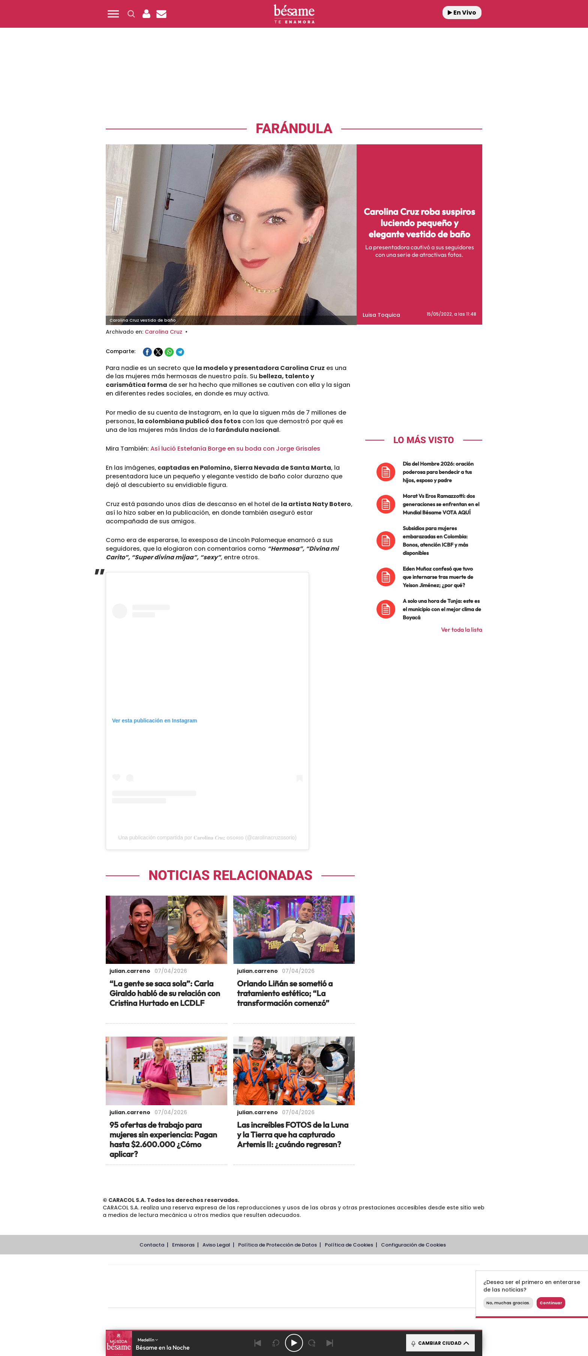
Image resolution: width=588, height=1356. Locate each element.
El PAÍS (208, 1275)
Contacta (152, 1244)
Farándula (294, 129)
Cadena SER (351, 1275)
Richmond (204, 1297)
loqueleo (374, 1297)
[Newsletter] (161, 14)
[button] (113, 14)
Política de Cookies (349, 1244)
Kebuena (420, 1286)
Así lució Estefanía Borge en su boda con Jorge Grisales (235, 448)
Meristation (410, 1297)
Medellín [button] (148, 1340)
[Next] (330, 1343)
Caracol (427, 1275)
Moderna (240, 1297)
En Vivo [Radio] (462, 12)
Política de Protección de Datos (277, 1244)
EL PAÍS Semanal (366, 1286)
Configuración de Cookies (413, 1244)
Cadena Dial (338, 1286)
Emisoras (183, 1244)
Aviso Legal (216, 1244)
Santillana (279, 1275)
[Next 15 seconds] (312, 1343)
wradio (281, 1286)
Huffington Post (218, 1286)
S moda (341, 1297)
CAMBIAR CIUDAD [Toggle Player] (440, 1343)
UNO (260, 1286)
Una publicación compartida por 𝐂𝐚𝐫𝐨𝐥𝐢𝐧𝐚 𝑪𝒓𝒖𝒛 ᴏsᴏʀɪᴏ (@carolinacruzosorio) (207, 838)
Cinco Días (310, 1286)
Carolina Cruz (163, 332)
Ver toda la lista (461, 629)
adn (400, 1275)
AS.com (375, 1275)
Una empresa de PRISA (142, 1281)
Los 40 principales (244, 1275)
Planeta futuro (393, 1286)
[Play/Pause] (294, 1343)
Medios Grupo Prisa (141, 1299)
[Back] (258, 1343)
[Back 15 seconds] (276, 1343)
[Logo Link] (294, 14)
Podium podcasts (277, 1297)
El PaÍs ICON (310, 1297)
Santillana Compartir (319, 1275)
